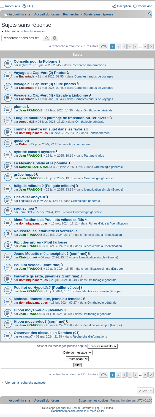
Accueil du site (19, 14)
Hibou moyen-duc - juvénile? (38, 310)
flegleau (24, 200)
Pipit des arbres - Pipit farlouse (40, 242)
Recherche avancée (54, 38)
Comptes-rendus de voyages (93, 76)
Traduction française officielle (68, 411)
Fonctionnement (99, 133)
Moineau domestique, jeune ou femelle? (48, 299)
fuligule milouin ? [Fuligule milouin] (44, 186)
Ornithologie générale (97, 110)
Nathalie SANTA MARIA (36, 167)
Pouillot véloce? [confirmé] (37, 265)
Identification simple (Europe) (103, 189)
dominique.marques (33, 133)
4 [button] (130, 46)
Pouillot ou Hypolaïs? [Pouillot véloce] (47, 287)
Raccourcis (12, 6)
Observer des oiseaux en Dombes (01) (47, 333)
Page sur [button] (103, 46)
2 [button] (118, 46)
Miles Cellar (97, 411)
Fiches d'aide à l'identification (107, 223)
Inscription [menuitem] (124, 6)
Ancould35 (26, 121)
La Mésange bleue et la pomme (40, 163)
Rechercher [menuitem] (150, 15)
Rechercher (47, 38)
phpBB (65, 408)
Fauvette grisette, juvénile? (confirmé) (46, 276)
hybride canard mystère (34, 152)
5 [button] (136, 46)
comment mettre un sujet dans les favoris (49, 129)
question (21, 140)
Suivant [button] (151, 46)
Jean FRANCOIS (31, 110)
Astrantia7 (26, 336)
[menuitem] (93, 400)
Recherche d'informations (89, 65)
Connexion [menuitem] (145, 6)
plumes (20, 107)
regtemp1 (25, 65)
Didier (23, 144)
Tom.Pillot (25, 212)
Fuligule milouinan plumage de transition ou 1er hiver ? (61, 118)
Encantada (26, 76)
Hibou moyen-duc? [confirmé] (40, 321)
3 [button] (124, 46)
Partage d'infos (94, 155)
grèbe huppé (25, 174)
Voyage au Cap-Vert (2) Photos (40, 73)
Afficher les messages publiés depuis (77, 346)
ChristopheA (28, 257)
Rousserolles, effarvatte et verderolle (46, 231)
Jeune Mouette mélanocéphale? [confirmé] (50, 254)
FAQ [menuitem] (30, 6)
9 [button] (145, 46)
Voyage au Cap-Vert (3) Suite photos (45, 84)
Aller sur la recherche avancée (25, 31)
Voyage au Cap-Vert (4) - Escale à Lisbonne (51, 95)
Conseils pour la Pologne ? (37, 61)
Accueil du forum (46, 14)
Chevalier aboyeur (29, 197)
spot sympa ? (25, 208)
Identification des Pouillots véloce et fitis (49, 220)
